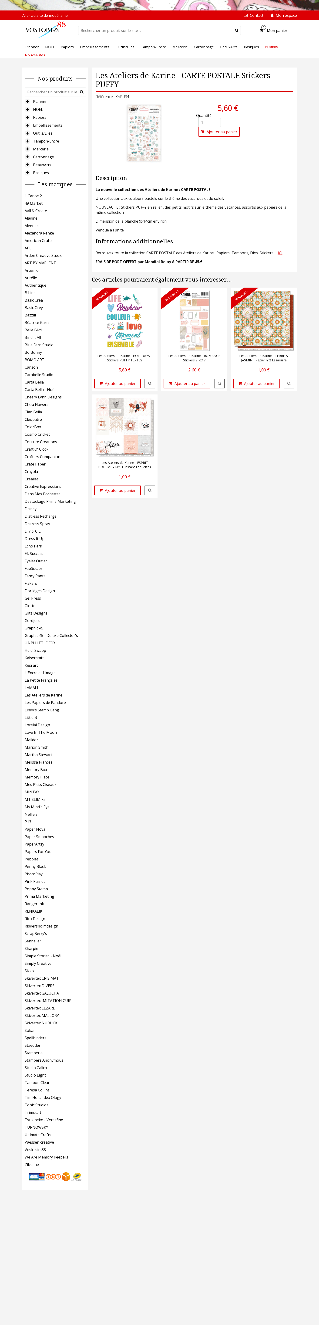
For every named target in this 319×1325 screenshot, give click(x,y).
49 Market (34, 203)
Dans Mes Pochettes (42, 493)
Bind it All (33, 337)
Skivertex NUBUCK (41, 1023)
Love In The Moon (41, 732)
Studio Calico (36, 1067)
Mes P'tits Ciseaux (40, 784)
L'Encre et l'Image (40, 672)
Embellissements (47, 125)
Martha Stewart (38, 754)
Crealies (32, 479)
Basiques (41, 172)
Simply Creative (38, 963)
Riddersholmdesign (41, 926)
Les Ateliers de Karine (43, 695)
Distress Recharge (41, 516)
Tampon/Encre (46, 141)
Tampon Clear (37, 1082)
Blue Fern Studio (39, 344)
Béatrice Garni (37, 322)
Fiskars (31, 583)
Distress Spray (37, 523)
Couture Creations (41, 441)
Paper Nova (35, 829)
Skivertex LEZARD (40, 1008)
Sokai (29, 1030)
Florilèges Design (40, 590)
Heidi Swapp (35, 650)
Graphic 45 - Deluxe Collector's (51, 635)
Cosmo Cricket (37, 434)
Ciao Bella (33, 411)
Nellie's (31, 814)
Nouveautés (35, 55)
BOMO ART (34, 359)
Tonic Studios (36, 1105)
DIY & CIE (33, 531)
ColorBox (33, 426)
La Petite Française (41, 680)
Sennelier (33, 941)
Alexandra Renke (39, 233)
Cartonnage (43, 157)
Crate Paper (35, 464)
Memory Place (37, 777)
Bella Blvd (33, 330)
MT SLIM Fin (36, 799)
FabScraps (34, 568)
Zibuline (32, 1164)
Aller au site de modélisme (45, 15)
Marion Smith (36, 747)
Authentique (35, 285)
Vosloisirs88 (35, 1149)
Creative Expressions (43, 486)
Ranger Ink (34, 903)
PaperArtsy (34, 844)
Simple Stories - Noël (43, 955)
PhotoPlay (34, 874)
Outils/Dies (42, 133)
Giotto (30, 605)
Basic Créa (34, 300)
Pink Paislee (35, 881)
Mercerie (41, 149)
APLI (29, 248)
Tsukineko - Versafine (44, 1119)
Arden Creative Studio (44, 255)
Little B (31, 717)
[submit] (236, 30)
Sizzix (29, 970)
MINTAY (32, 792)
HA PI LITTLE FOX (40, 643)
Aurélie (31, 277)
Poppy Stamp (36, 888)
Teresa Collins (37, 1090)
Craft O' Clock (36, 449)
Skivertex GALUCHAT (43, 993)
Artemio (32, 270)
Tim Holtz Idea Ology (43, 1097)
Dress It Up (34, 538)
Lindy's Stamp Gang (42, 710)
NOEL (38, 109)
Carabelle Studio (39, 374)
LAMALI (31, 687)
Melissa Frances (38, 762)
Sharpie (31, 948)
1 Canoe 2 (33, 195)
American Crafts (39, 240)
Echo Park (33, 546)
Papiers (39, 117)
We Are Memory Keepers (46, 1157)
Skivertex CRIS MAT (42, 978)
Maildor (31, 739)
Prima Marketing (39, 896)
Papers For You (38, 851)
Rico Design (35, 918)
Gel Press (33, 598)
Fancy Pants (35, 575)
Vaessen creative (39, 1142)
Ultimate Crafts (38, 1134)
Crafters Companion (42, 456)
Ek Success (34, 553)
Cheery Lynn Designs (43, 397)
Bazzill (30, 315)
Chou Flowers (36, 404)
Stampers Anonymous (44, 1060)
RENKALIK (33, 911)
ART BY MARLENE (40, 262)
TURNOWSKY (36, 1127)
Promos (271, 46)
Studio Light (35, 1075)
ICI (280, 252)
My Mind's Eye (37, 806)
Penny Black (35, 866)
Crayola (31, 471)
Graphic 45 (34, 628)
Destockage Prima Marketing (50, 501)
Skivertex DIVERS (39, 985)
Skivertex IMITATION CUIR (48, 1000)
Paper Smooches (39, 836)
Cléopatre (33, 419)
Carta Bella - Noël (40, 389)
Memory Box (36, 769)
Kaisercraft (34, 657)
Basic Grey (34, 307)
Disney (31, 508)
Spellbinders (35, 1037)
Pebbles (32, 859)
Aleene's (32, 225)
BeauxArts (42, 164)
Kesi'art (31, 665)
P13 (28, 821)
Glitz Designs (36, 613)
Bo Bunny (33, 352)
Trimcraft (33, 1112)
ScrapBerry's (36, 933)
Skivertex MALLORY (42, 1015)
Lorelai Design (37, 724)
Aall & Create (36, 210)
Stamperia (34, 1052)
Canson (31, 367)
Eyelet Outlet (36, 561)
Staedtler (32, 1045)
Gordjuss (32, 620)
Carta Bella (34, 382)
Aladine (31, 218)
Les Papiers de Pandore (45, 702)
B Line (30, 292)
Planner (40, 101)
